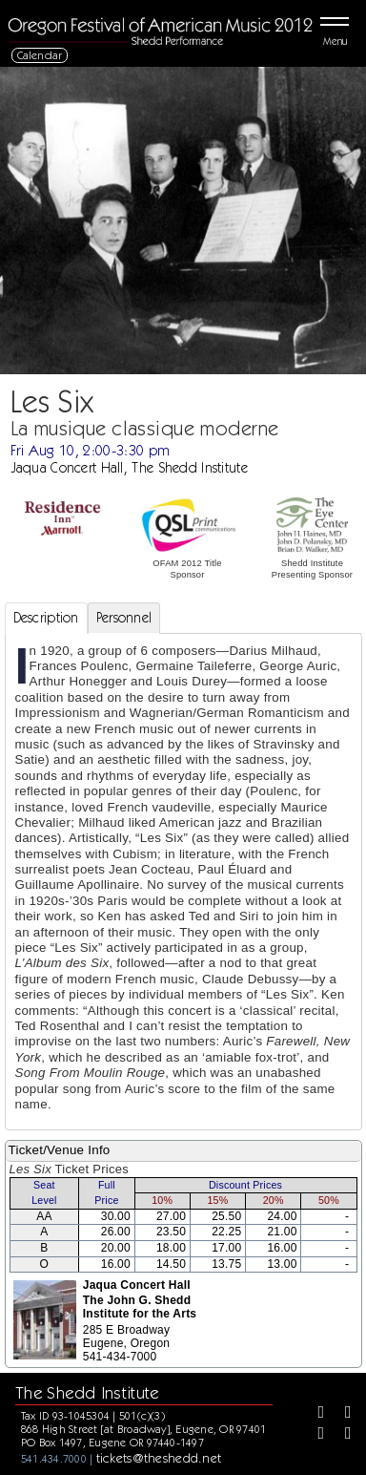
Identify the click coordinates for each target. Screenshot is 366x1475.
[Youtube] (341, 1434)
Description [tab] (46, 617)
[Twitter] (341, 1413)
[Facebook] (314, 1413)
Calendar (40, 55)
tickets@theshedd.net (159, 1457)
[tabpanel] (183, 882)
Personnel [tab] (124, 617)
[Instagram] (314, 1434)
